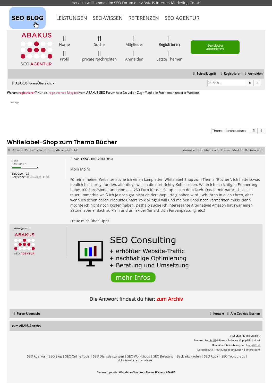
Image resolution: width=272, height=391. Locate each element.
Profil (64, 55)
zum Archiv (169, 298)
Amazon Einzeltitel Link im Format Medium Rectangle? (224, 150)
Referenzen (143, 17)
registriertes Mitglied (63, 93)
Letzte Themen (169, 55)
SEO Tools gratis (233, 356)
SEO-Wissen (108, 17)
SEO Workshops (138, 356)
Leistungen (71, 17)
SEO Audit (211, 356)
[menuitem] (252, 73)
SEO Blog (55, 356)
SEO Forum (123, 2)
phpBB (212, 340)
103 (26, 173)
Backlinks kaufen (189, 356)
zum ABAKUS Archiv (26, 326)
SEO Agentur (182, 17)
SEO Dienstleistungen (108, 356)
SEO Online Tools (77, 356)
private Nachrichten (99, 55)
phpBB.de (254, 345)
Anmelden (134, 55)
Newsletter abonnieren (215, 47)
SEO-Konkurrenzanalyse (134, 360)
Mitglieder (134, 40)
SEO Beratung (163, 356)
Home (64, 40)
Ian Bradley (253, 335)
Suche (99, 40)
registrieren (26, 93)
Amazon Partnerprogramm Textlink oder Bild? (45, 150)
